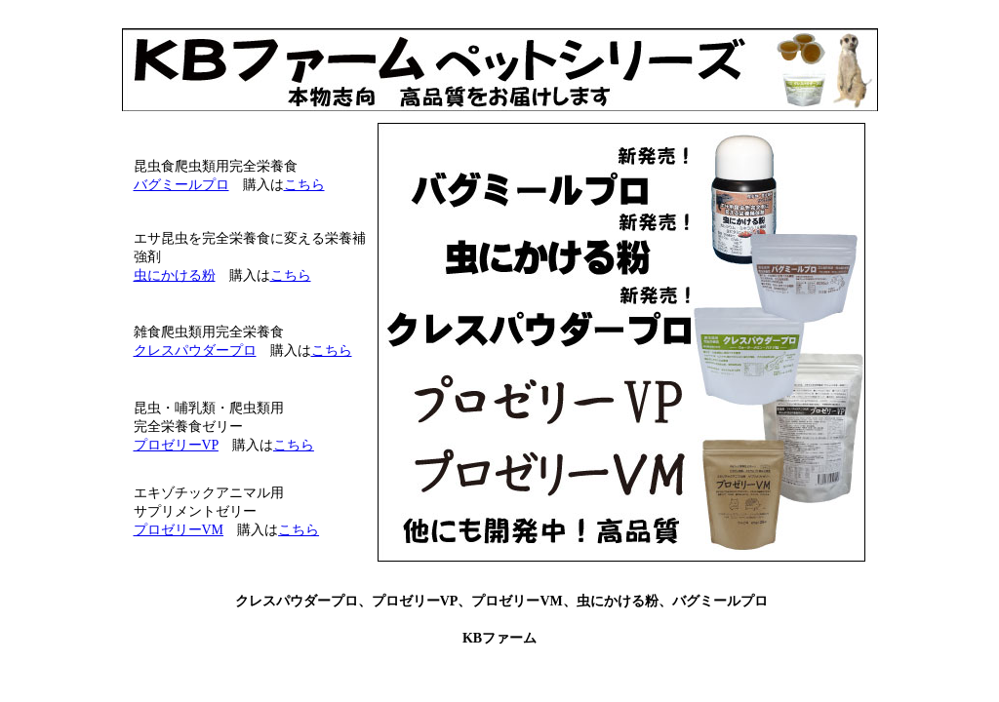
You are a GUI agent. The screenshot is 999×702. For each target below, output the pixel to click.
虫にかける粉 (175, 275)
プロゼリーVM (179, 530)
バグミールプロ (181, 184)
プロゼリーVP (176, 445)
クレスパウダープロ (195, 350)
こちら (304, 184)
